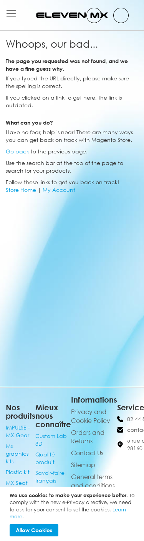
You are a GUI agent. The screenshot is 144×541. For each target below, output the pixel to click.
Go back (17, 151)
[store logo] (72, 15)
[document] (73, 514)
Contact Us (87, 453)
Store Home (21, 189)
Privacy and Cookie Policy (90, 416)
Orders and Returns (87, 437)
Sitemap (83, 465)
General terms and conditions (93, 481)
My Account (59, 189)
